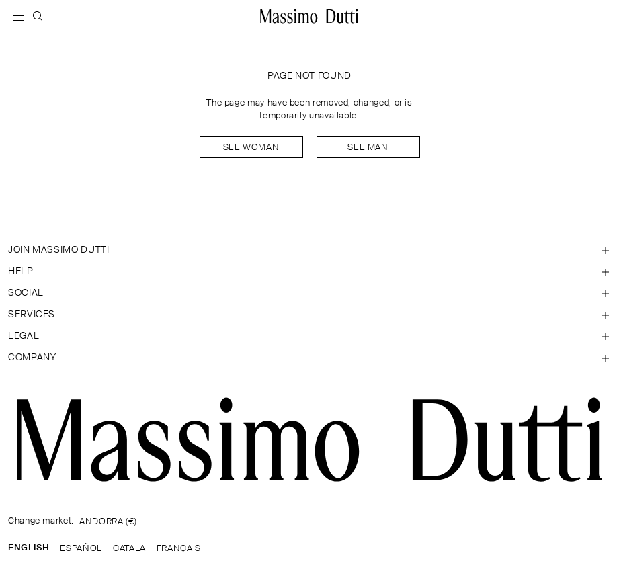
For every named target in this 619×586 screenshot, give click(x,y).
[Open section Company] (309, 357)
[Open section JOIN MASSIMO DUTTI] (309, 250)
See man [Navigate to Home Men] (367, 147)
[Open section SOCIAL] (309, 293)
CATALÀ (129, 548)
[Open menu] (22, 16)
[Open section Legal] (309, 336)
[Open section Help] (309, 271)
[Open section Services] (309, 314)
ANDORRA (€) (108, 521)
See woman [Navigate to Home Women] (251, 147)
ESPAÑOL (80, 548)
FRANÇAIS (179, 548)
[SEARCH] (37, 16)
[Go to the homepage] (309, 439)
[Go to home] (309, 16)
